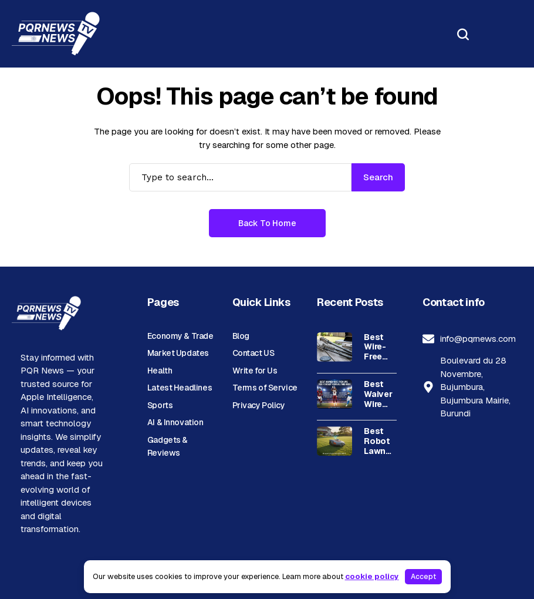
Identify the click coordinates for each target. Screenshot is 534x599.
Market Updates (178, 353)
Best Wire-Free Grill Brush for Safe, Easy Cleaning (382, 347)
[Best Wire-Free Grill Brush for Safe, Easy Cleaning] (334, 347)
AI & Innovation (175, 422)
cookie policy (372, 576)
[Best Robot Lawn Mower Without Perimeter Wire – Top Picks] (334, 441)
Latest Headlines (179, 387)
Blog (240, 336)
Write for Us (255, 370)
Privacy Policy (258, 405)
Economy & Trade (180, 336)
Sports (160, 405)
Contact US (253, 353)
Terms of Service (265, 387)
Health (159, 370)
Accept (423, 576)
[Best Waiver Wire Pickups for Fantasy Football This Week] (334, 394)
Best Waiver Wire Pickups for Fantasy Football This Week (382, 394)
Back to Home (267, 223)
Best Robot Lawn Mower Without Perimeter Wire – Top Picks (384, 441)
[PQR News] (56, 34)
